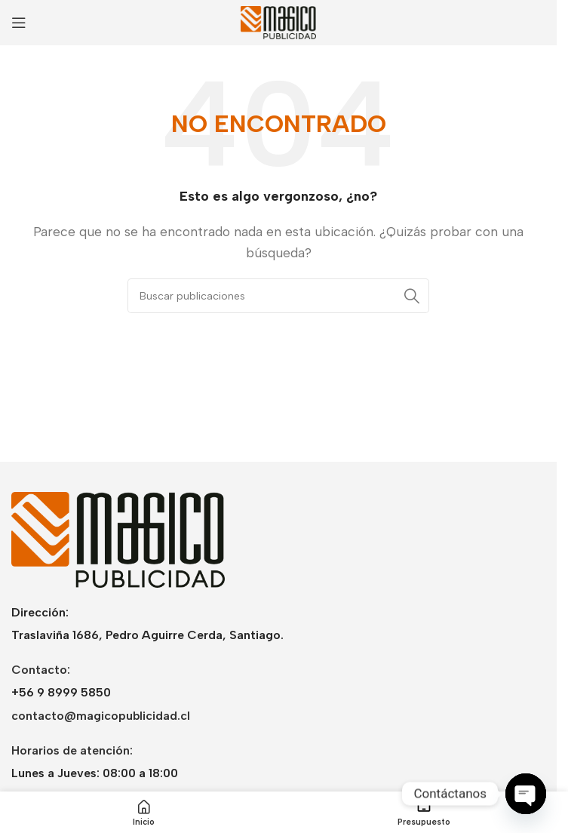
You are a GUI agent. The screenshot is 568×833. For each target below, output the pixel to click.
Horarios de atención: (72, 750)
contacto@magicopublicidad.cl (100, 716)
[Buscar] (278, 295)
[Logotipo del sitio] (278, 21)
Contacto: (40, 669)
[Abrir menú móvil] (19, 23)
